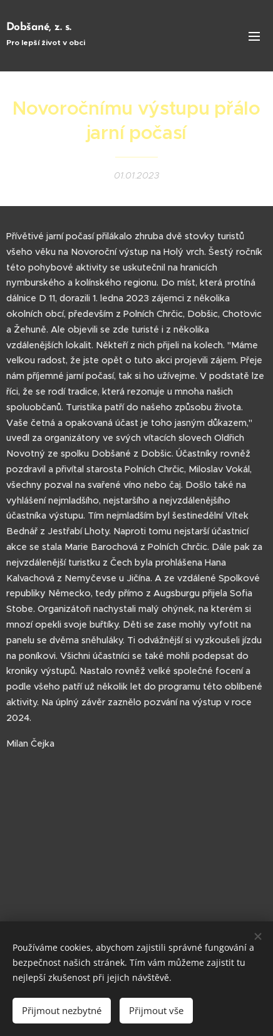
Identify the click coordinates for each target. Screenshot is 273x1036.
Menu (254, 36)
